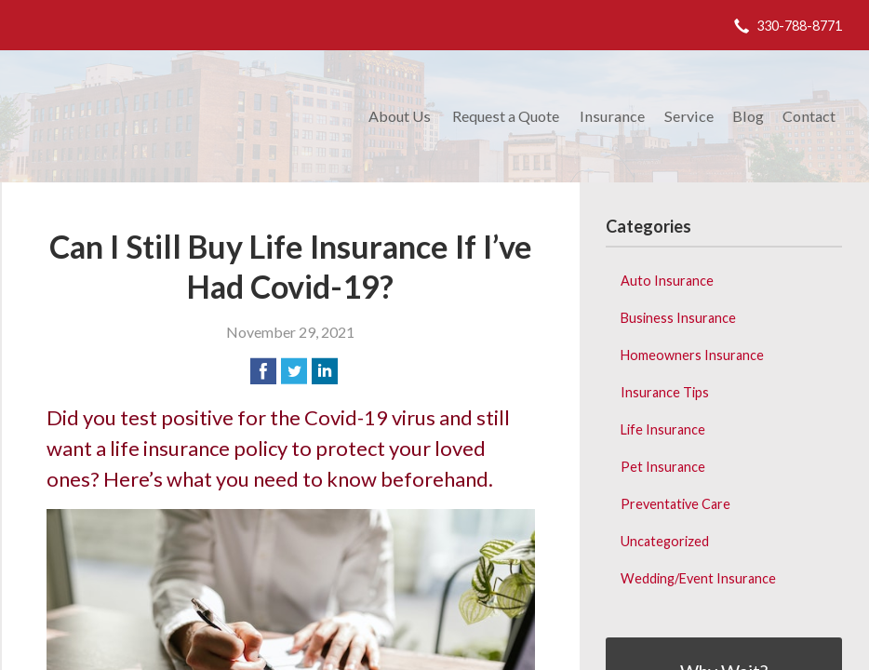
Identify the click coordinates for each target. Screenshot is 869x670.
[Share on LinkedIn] (325, 371)
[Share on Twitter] (294, 371)
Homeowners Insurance (692, 355)
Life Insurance (663, 429)
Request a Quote (505, 116)
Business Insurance (678, 318)
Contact (809, 116)
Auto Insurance (667, 280)
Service (689, 116)
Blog (748, 116)
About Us (399, 116)
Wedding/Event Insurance (698, 578)
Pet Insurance (663, 467)
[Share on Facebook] (263, 371)
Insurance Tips (665, 392)
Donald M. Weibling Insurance (181, 116)
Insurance (612, 116)
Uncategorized (665, 541)
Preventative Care (675, 504)
